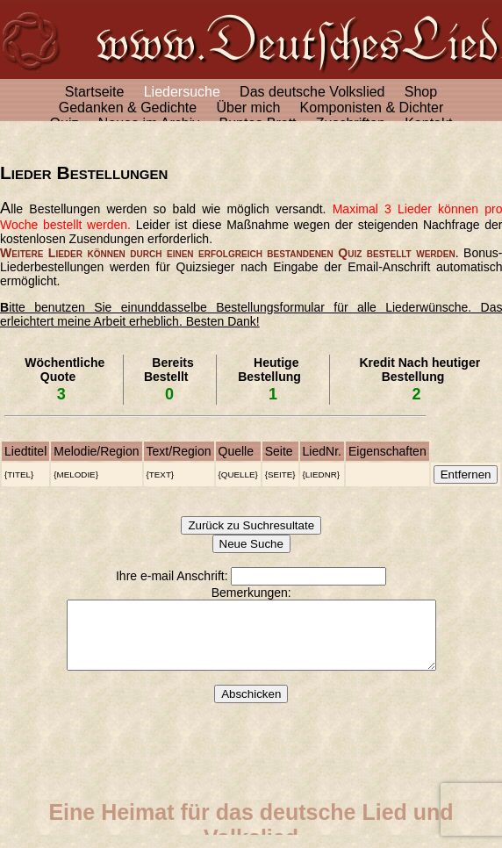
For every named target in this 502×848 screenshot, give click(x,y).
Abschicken (251, 707)
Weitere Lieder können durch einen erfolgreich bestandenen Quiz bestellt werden (227, 253)
